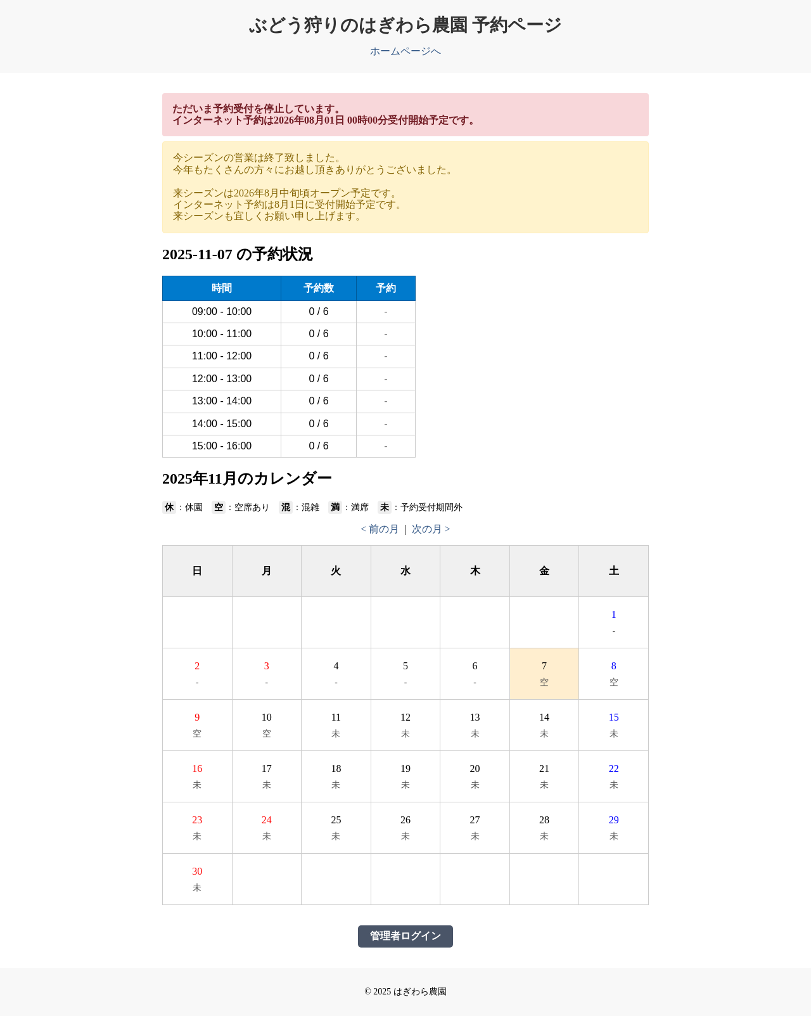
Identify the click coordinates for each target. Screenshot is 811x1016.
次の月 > (431, 529)
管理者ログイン (405, 935)
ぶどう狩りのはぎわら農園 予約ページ (405, 25)
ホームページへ (405, 51)
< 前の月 (380, 529)
